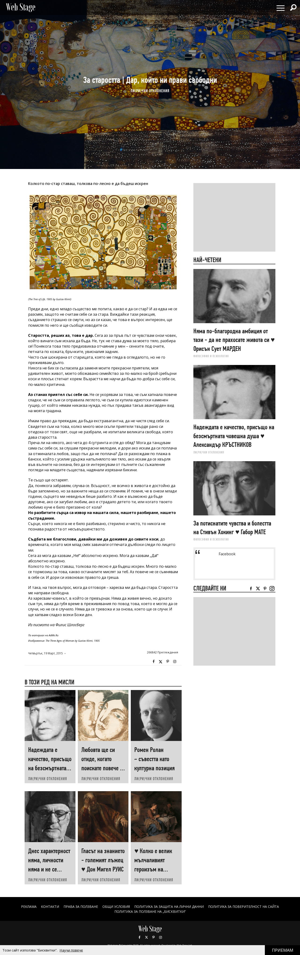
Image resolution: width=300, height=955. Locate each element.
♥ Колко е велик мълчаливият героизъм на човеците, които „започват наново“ (155, 869)
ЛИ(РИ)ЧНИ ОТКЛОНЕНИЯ (150, 90)
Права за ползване (81, 906)
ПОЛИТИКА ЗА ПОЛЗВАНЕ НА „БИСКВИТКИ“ (150, 911)
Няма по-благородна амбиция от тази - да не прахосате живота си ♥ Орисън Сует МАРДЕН (234, 340)
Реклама (29, 906)
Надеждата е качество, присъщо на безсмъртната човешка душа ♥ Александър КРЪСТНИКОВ (233, 436)
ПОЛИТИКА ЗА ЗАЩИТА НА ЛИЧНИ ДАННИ (169, 906)
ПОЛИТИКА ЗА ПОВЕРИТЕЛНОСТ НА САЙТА (243, 906)
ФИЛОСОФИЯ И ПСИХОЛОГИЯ (211, 356)
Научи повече (71, 950)
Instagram (174, 661)
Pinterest (153, 937)
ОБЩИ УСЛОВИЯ (116, 906)
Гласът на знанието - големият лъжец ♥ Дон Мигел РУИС (103, 860)
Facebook (153, 661)
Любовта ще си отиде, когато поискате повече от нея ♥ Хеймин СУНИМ (103, 768)
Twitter (160, 662)
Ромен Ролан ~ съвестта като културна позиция (154, 759)
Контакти (50, 906)
